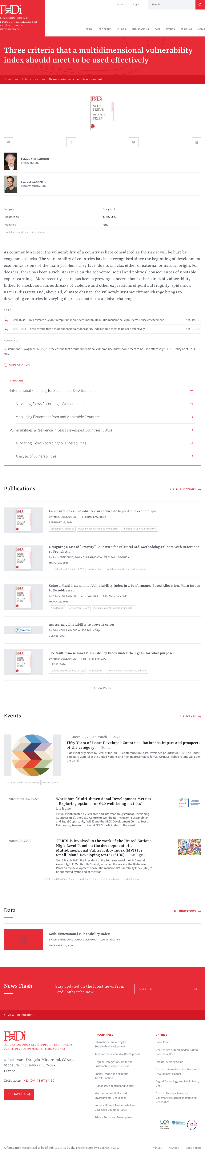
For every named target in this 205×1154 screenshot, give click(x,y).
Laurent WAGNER (88, 596)
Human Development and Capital (114, 1086)
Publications (140, 29)
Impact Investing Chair (169, 1062)
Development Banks (79, 608)
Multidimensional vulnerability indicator (25, 232)
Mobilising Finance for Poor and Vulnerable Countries (104, 417)
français (157, 1148)
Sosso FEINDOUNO (62, 557)
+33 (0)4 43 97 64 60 (38, 1081)
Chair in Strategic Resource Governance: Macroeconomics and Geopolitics (176, 1097)
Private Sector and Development (114, 1117)
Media (201, 29)
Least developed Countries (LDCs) (67, 569)
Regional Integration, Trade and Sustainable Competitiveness (113, 1064)
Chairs (121, 29)
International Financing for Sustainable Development (101, 390)
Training (186, 29)
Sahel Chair (163, 1042)
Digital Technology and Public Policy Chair (177, 1084)
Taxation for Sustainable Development (117, 1054)
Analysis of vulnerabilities (104, 456)
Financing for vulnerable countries (139, 528)
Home (7, 79)
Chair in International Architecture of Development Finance (177, 1072)
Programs (105, 29)
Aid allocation (95, 569)
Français (122, 4)
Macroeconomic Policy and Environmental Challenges (111, 1095)
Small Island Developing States (60, 879)
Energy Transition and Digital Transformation (112, 1076)
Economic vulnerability (62, 528)
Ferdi (89, 29)
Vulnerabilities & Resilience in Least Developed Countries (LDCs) (101, 430)
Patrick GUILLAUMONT (65, 517)
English (136, 4)
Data (157, 29)
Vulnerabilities (95, 670)
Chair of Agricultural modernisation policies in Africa (177, 1052)
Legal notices (193, 1148)
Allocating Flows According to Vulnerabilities (104, 404)
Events (170, 29)
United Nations (50, 782)
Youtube (174, 1148)
